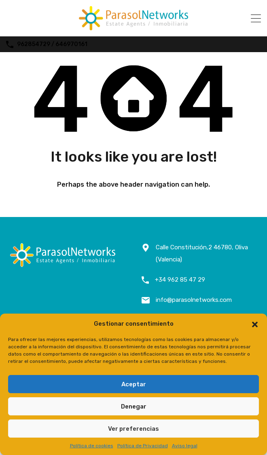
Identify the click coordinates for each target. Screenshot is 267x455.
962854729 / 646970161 (52, 44)
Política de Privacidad (142, 446)
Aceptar (133, 384)
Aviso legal (184, 446)
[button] (255, 324)
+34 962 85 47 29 (180, 279)
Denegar (133, 406)
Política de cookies (91, 446)
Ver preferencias (133, 428)
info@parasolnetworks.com (194, 299)
